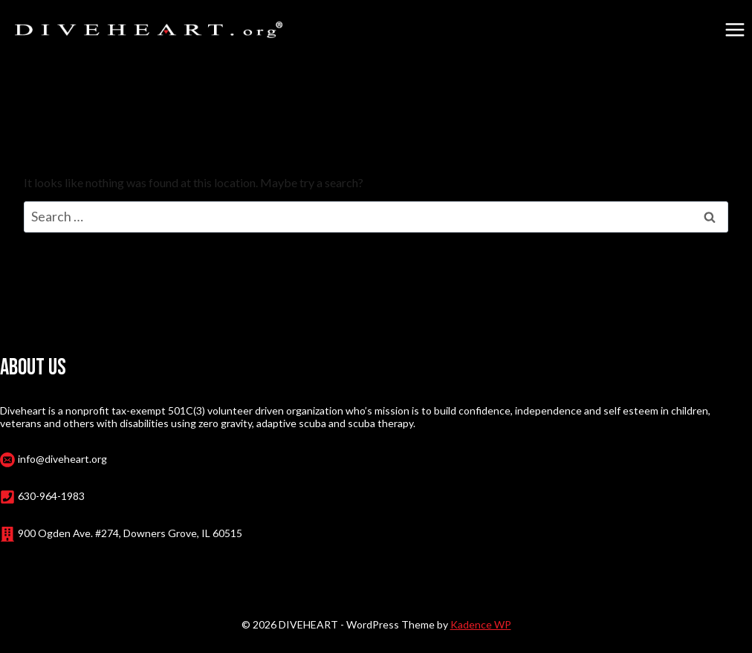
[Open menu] (734, 29)
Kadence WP (480, 624)
